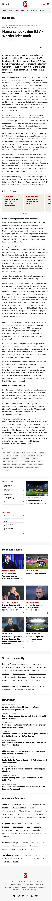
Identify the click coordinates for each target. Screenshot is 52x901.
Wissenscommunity (9, 811)
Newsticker (9, 699)
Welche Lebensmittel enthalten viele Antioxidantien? (22, 671)
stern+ (6, 817)
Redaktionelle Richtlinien (37, 882)
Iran (17, 10)
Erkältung (34, 843)
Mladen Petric (14, 458)
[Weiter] (48, 10)
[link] (48, 4)
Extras (10, 10)
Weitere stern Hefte (24, 814)
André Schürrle (16, 452)
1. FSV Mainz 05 (43, 452)
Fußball (7, 862)
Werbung (23, 887)
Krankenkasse (7, 830)
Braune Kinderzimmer (37, 10)
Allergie (15, 843)
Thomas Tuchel (29, 467)
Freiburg (34, 452)
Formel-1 (17, 855)
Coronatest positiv (19, 674)
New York (26, 830)
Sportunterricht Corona (37, 674)
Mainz (8, 452)
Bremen (30, 464)
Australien (28, 824)
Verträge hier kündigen (12, 887)
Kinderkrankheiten (19, 846)
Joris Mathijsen (35, 458)
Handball (16, 862)
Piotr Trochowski (25, 458)
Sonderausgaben (40, 814)
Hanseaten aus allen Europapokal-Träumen (18, 88)
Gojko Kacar (6, 458)
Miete (17, 830)
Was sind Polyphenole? (20, 680)
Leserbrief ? (21, 664)
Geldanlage (37, 827)
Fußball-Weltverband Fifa (33, 115)
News (4, 10)
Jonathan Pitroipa (39, 464)
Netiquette (39, 884)
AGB (7, 884)
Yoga (44, 858)
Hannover (14, 464)
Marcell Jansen (26, 452)
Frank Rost (23, 455)
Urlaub (4, 833)
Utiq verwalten (29, 884)
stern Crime (17, 817)
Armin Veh (15, 455)
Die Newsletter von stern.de (19, 804)
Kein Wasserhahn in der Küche (24, 690)
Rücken (4, 849)
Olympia (44, 855)
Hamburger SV (19, 461)
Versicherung (15, 833)
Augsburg (37, 467)
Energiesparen (18, 827)
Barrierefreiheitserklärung (20, 882)
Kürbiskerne (36, 680)
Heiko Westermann (8, 467)
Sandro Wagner (19, 467)
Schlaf (13, 849)
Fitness (6, 846)
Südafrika (36, 830)
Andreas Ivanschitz (8, 461)
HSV (4, 452)
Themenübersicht (25, 811)
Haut (43, 843)
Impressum (7, 882)
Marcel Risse (31, 455)
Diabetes (25, 843)
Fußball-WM (8, 858)
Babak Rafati (6, 464)
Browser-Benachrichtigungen (35, 817)
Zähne (32, 849)
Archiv (32, 808)
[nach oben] (46, 875)
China (38, 824)
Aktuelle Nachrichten (19, 808)
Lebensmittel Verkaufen (37, 667)
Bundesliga (27, 855)
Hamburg (39, 455)
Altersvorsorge (16, 824)
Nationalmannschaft (23, 858)
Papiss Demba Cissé (30, 461)
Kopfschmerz (34, 846)
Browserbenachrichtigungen (28, 890)
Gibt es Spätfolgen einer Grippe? (15, 677)
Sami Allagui (6, 470)
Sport (3, 25)
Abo (43, 4)
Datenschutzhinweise (16, 884)
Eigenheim (5, 827)
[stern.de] (25, 4)
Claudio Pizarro (7, 455)
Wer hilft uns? (21, 667)
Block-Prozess (25, 10)
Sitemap (38, 811)
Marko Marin (40, 461)
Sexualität (22, 849)
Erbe (28, 827)
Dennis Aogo (22, 464)
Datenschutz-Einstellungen (36, 887)
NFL (36, 855)
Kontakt (15, 890)
